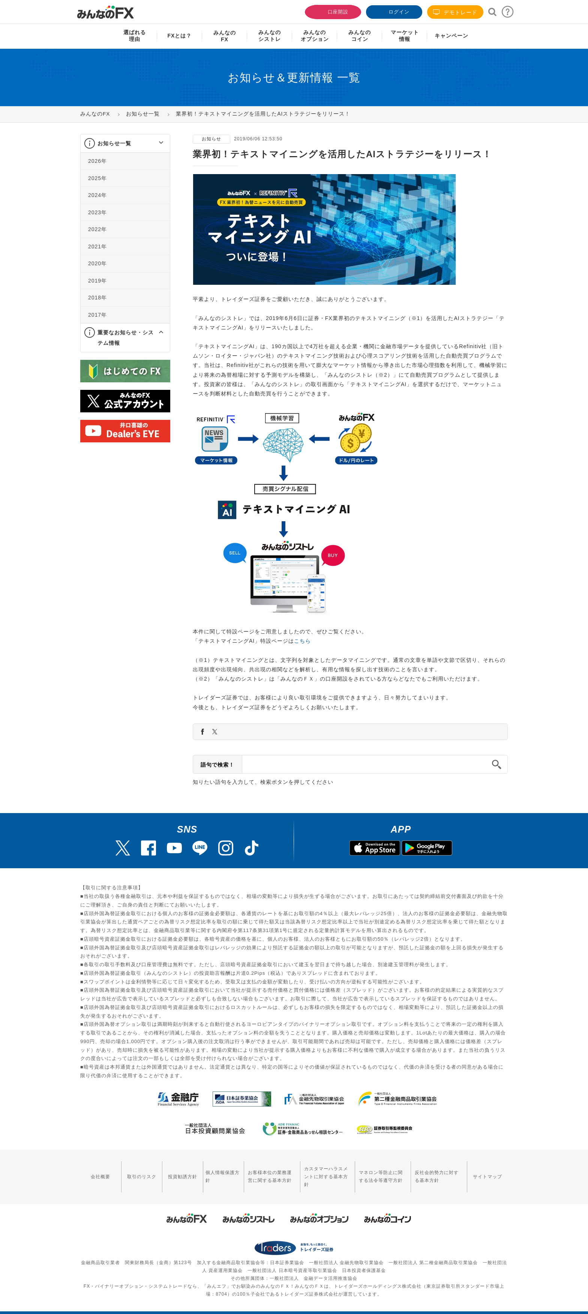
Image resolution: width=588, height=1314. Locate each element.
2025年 (97, 178)
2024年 (97, 195)
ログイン (393, 11)
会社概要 (99, 1172)
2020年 (97, 263)
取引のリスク (138, 1172)
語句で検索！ (217, 765)
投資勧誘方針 (176, 1172)
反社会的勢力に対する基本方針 (438, 1172)
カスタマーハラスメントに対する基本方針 (321, 1172)
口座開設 (332, 11)
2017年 (97, 315)
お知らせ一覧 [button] (114, 143)
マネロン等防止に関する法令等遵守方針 (378, 1172)
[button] (154, 143)
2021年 (97, 247)
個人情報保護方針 (214, 1172)
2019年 (97, 281)
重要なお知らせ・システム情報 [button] (126, 337)
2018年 (97, 298)
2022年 (97, 229)
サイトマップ (488, 1172)
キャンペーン (451, 36)
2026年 (97, 161)
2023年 (97, 212)
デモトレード (455, 12)
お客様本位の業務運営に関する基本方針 (261, 1172)
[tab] (125, 143)
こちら (302, 641)
